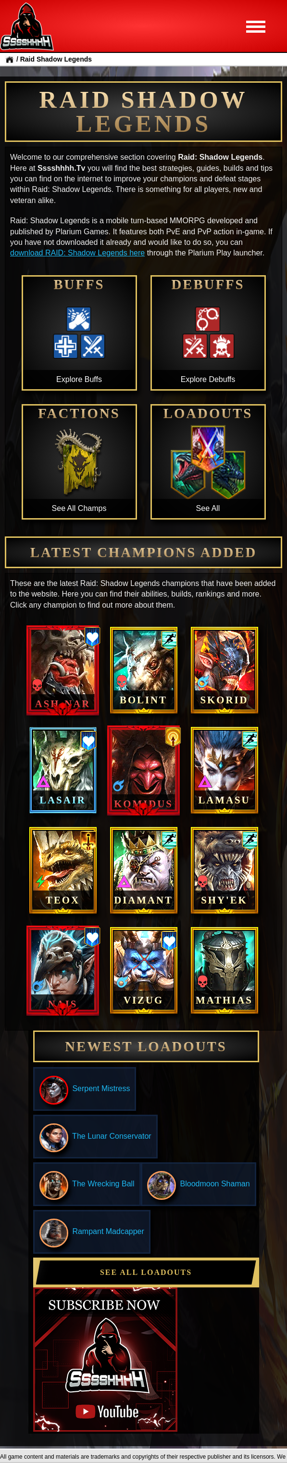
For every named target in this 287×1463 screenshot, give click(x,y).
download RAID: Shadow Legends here (77, 253)
